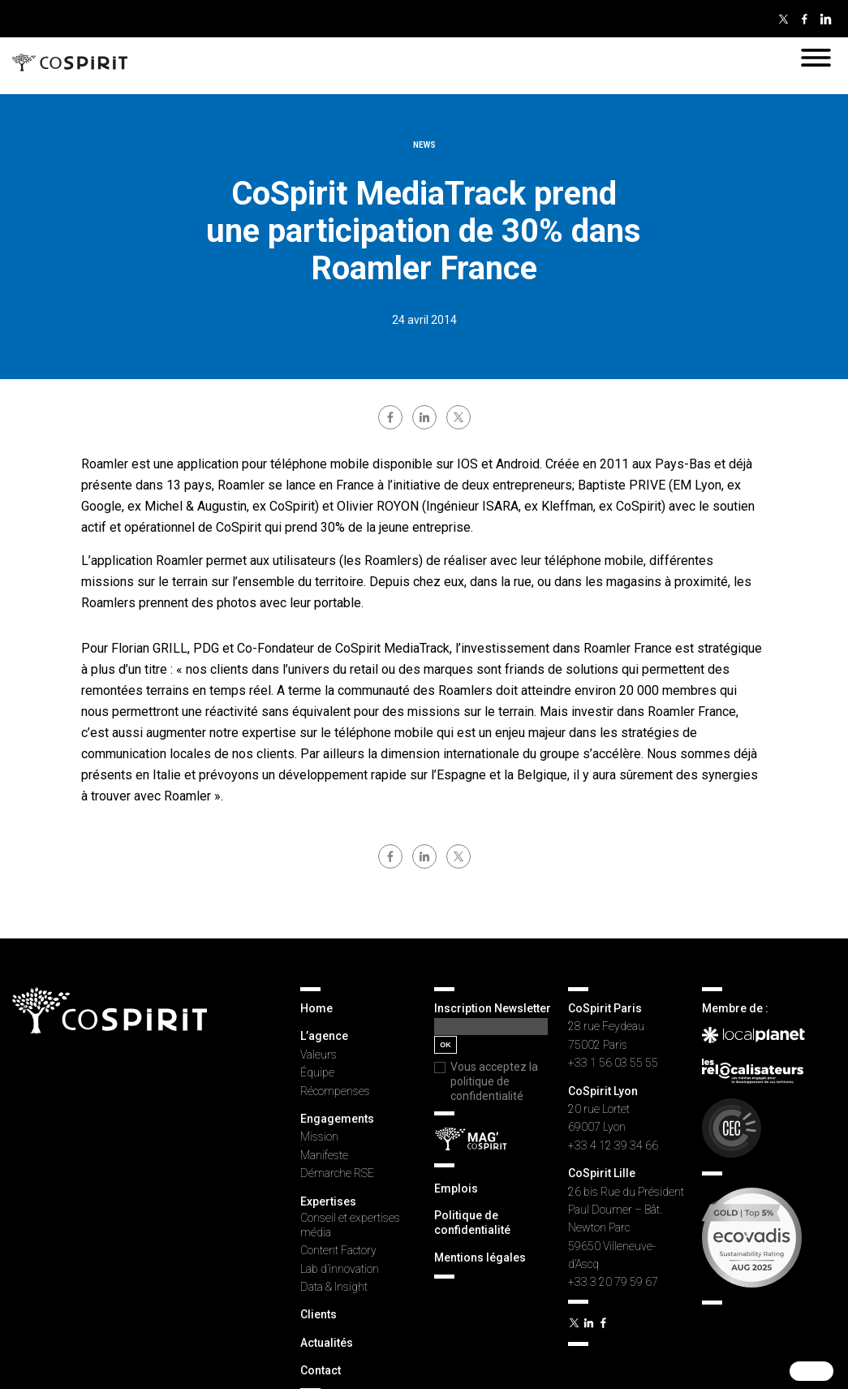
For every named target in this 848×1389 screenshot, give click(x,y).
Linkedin (825, 19)
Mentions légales (480, 1257)
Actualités (326, 1342)
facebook (390, 417)
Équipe (317, 1072)
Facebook (804, 19)
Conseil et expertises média (350, 1225)
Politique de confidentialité (472, 1222)
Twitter (783, 19)
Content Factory (338, 1250)
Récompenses (335, 1091)
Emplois (456, 1188)
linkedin (424, 417)
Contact (320, 1370)
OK (445, 1045)
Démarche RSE (337, 1173)
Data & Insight (334, 1286)
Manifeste (324, 1155)
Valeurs (318, 1054)
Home (316, 1008)
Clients (318, 1314)
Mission (319, 1136)
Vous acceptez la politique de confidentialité (494, 1081)
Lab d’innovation (339, 1268)
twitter (458, 417)
